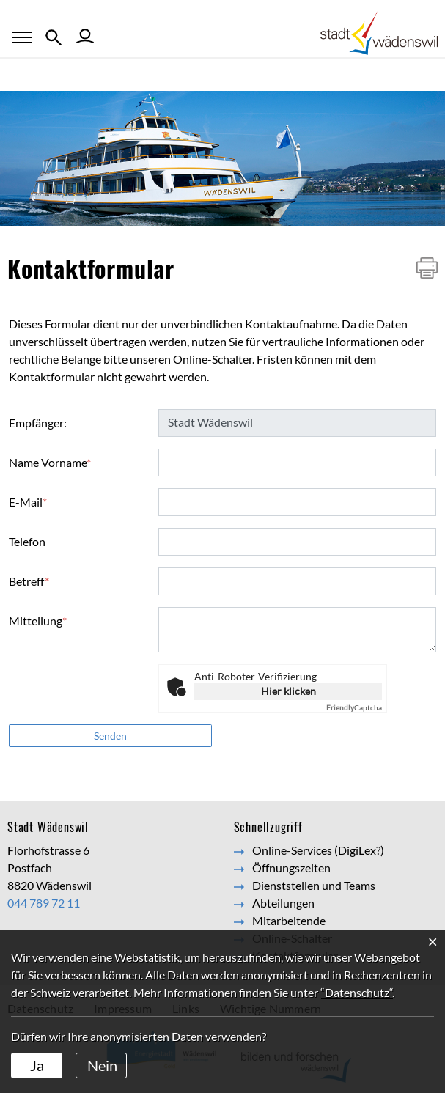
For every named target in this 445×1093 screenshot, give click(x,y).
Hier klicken (288, 691)
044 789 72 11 (43, 903)
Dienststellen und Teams (313, 885)
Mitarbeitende (289, 920)
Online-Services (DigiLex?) (318, 850)
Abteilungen (283, 903)
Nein (102, 1065)
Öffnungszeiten (291, 868)
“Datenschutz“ (356, 992)
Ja (37, 1065)
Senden (110, 735)
